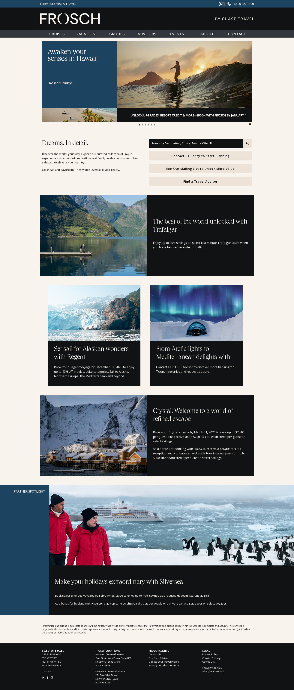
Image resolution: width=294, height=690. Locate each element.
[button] (139, 124)
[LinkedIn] (43, 677)
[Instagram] (52, 677)
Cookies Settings (211, 658)
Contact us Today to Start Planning (200, 156)
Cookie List (208, 661)
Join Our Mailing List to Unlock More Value (200, 169)
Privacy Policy (210, 654)
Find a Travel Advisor (200, 181)
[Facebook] (47, 677)
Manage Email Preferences (164, 665)
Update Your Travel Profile (164, 661)
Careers (46, 671)
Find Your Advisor (159, 658)
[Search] (247, 143)
